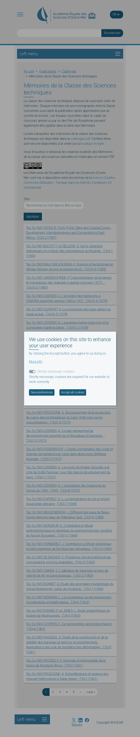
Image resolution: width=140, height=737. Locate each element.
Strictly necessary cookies (55, 371)
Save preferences (42, 392)
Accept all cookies (72, 392)
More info (35, 362)
